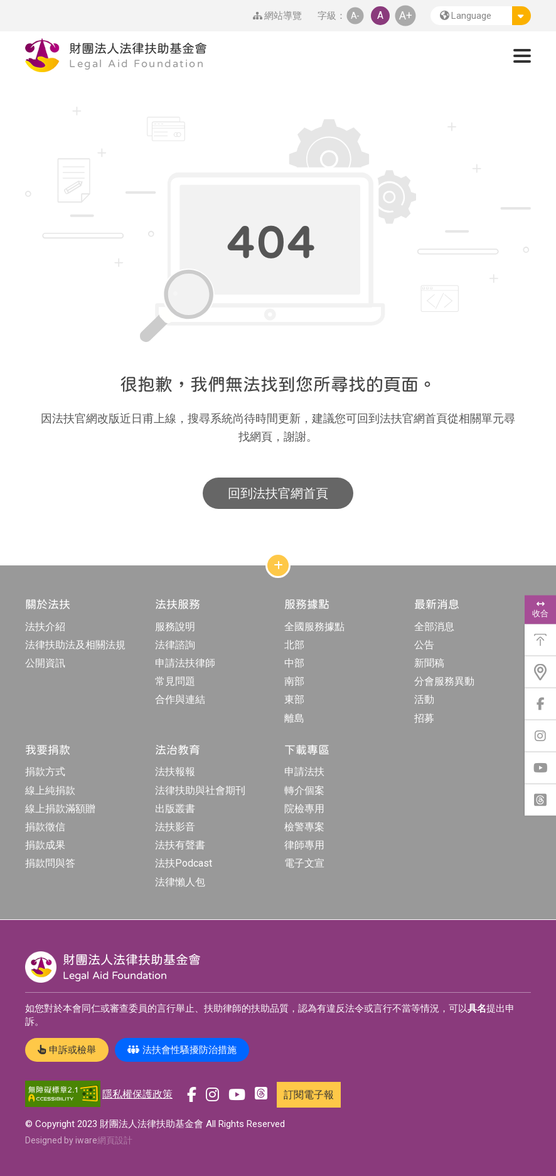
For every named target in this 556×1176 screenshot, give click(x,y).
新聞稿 (429, 663)
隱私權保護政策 (137, 1094)
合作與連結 (180, 699)
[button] (480, 15)
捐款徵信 (45, 827)
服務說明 (175, 627)
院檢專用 (304, 809)
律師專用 (304, 845)
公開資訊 (45, 663)
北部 (294, 645)
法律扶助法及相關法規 (75, 645)
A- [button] (355, 15)
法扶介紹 (45, 627)
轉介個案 (304, 790)
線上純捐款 (50, 790)
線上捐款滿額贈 (60, 809)
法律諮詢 (175, 645)
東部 (294, 699)
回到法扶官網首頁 (278, 493)
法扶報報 (175, 772)
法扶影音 (175, 827)
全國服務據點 (314, 627)
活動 (424, 699)
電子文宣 (304, 863)
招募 (424, 718)
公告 (424, 645)
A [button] (380, 15)
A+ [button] (405, 15)
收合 (540, 609)
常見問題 (175, 681)
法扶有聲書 (180, 845)
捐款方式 (45, 772)
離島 (294, 718)
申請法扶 (304, 772)
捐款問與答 (50, 863)
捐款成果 (45, 845)
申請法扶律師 (185, 663)
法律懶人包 (180, 882)
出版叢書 (175, 809)
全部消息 (434, 627)
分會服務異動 (444, 681)
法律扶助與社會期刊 (200, 790)
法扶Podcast (183, 863)
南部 (294, 681)
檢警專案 (304, 827)
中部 (294, 663)
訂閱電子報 (309, 1095)
